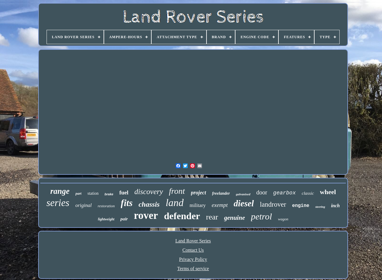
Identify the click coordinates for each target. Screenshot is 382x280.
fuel (124, 192)
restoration (106, 206)
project (198, 193)
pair (124, 218)
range (60, 191)
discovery (148, 192)
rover (146, 215)
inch (335, 205)
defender (182, 216)
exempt (220, 205)
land (175, 202)
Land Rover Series (193, 240)
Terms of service (193, 268)
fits (127, 203)
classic (308, 193)
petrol (261, 216)
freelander (221, 193)
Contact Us (193, 250)
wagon (283, 219)
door (261, 192)
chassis (149, 204)
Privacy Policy (193, 259)
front (177, 191)
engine (300, 205)
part (78, 193)
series (57, 202)
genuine (234, 217)
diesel (244, 203)
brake (108, 194)
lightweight (106, 219)
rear (212, 217)
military (198, 205)
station (92, 193)
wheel (328, 192)
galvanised (243, 194)
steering (320, 206)
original (83, 205)
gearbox (284, 193)
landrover (273, 204)
